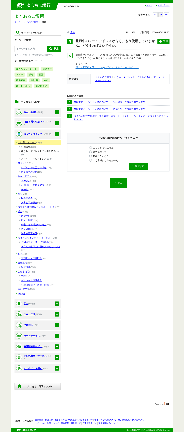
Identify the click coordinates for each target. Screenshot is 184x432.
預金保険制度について (108, 423)
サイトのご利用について (105, 420)
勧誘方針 (49, 420)
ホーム (149, 5)
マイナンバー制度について (47, 423)
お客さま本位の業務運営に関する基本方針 (73, 420)
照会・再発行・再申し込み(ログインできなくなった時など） (107, 67)
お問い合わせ (163, 5)
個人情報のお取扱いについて (131, 420)
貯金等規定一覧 (89, 423)
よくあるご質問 (31, 22)
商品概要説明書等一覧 (71, 423)
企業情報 (39, 420)
